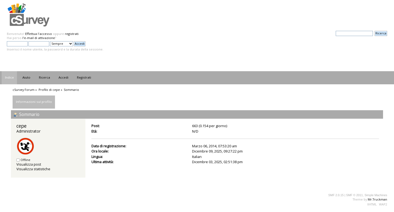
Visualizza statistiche (33, 168)
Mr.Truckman (377, 199)
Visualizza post (28, 164)
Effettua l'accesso (38, 34)
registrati (72, 34)
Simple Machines (375, 195)
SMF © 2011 (354, 195)
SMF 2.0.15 (336, 195)
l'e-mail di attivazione (38, 38)
